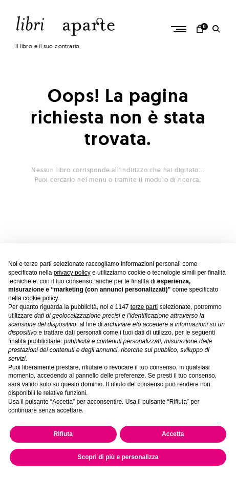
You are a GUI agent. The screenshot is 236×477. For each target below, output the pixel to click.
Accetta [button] (173, 434)
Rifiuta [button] (63, 434)
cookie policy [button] (40, 298)
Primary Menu (181, 29)
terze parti (144, 306)
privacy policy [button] (72, 272)
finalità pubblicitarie (34, 341)
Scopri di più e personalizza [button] (117, 457)
